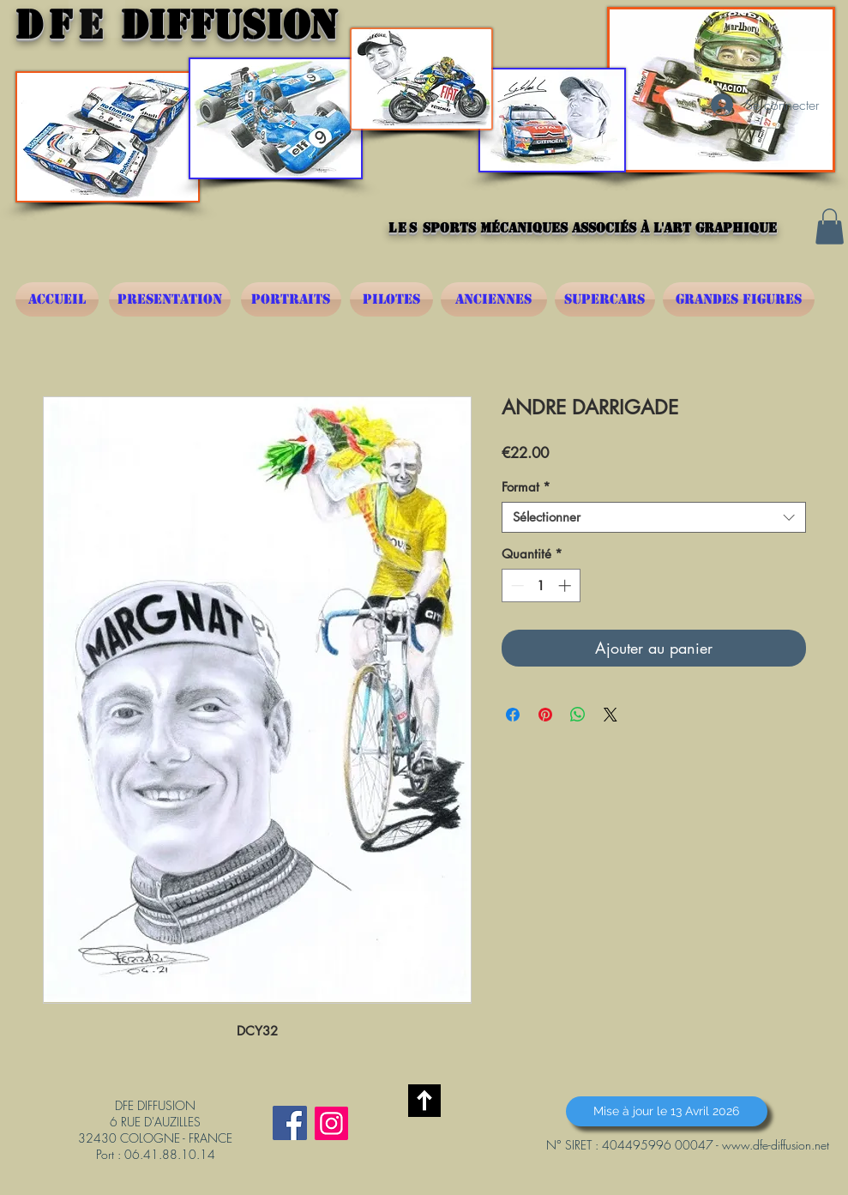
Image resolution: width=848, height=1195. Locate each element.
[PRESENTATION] (170, 299)
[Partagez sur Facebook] (512, 714)
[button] (830, 226)
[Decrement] (515, 585)
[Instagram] (331, 1123)
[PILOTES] (391, 299)
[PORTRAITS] (291, 299)
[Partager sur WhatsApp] (578, 714)
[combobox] (654, 517)
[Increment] (566, 585)
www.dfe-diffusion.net (775, 1145)
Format (526, 487)
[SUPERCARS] (605, 299)
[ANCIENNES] (494, 299)
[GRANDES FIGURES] (739, 299)
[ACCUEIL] (57, 299)
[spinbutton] (540, 585)
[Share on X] (610, 714)
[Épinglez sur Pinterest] (545, 714)
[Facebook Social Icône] (290, 1123)
